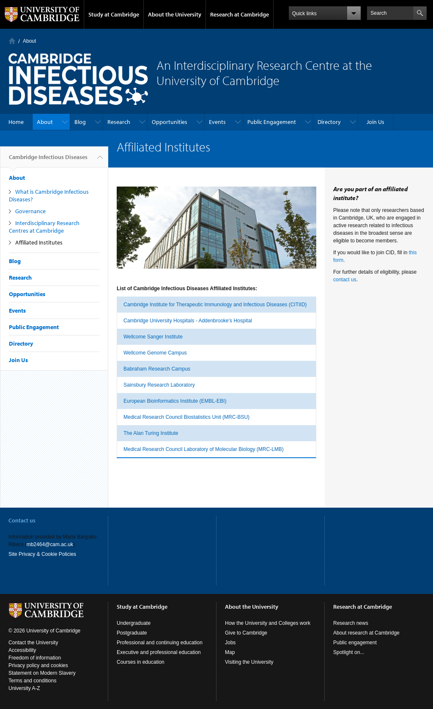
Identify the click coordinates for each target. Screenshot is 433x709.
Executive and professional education (159, 652)
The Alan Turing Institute (150, 433)
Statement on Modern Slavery (42, 673)
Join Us (375, 122)
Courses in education (140, 662)
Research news (350, 623)
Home (12, 40)
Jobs (230, 643)
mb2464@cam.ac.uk (50, 544)
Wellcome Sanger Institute (153, 337)
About (29, 41)
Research (118, 122)
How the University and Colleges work (267, 623)
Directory (329, 122)
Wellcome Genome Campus (155, 353)
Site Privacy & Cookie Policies (42, 554)
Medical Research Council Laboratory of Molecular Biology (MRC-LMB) (203, 449)
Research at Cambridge (239, 14)
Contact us (22, 520)
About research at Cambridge (366, 633)
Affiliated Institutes (39, 242)
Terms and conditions (32, 681)
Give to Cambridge (246, 633)
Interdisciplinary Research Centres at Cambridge (44, 226)
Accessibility (22, 650)
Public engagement (355, 643)
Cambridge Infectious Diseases (48, 160)
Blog (80, 122)
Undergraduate (134, 623)
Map (230, 652)
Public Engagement (271, 122)
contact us (344, 280)
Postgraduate (132, 633)
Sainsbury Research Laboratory (159, 385)
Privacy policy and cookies (38, 665)
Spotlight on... (348, 652)
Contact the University (33, 643)
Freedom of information (34, 658)
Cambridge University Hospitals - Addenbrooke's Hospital (187, 321)
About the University (174, 14)
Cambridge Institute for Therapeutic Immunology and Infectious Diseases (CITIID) (215, 305)
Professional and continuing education (160, 643)
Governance (30, 211)
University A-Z (24, 688)
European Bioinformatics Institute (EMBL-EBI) (174, 401)
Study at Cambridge (113, 14)
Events (217, 122)
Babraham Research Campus (156, 369)
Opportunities (169, 122)
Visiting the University (249, 662)
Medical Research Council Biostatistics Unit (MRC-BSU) (186, 417)
